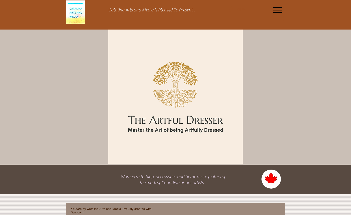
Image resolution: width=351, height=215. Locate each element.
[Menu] (277, 10)
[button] (280, 21)
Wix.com (77, 212)
